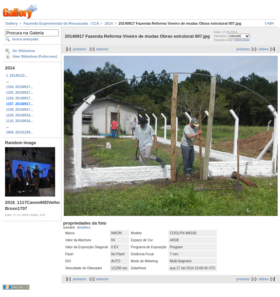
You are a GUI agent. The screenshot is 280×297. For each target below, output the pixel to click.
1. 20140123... (16, 75)
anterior (102, 49)
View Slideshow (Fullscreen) (34, 56)
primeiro (79, 49)
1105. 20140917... (19, 92)
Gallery (11, 23)
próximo (243, 49)
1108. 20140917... (19, 109)
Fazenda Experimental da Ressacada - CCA (61, 23)
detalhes (84, 227)
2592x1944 (241, 40)
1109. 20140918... (19, 115)
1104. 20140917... (19, 87)
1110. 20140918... (19, 121)
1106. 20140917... (19, 98)
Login (269, 23)
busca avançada (25, 39)
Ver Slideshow (23, 51)
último (264, 49)
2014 (109, 23)
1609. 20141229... (19, 132)
